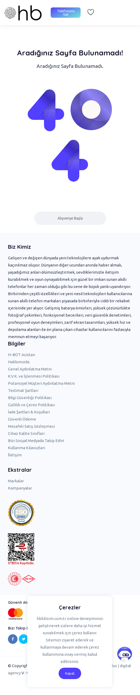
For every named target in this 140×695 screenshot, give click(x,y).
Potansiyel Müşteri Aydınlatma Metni (41, 383)
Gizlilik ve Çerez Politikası (31, 405)
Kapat (70, 673)
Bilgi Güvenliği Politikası (30, 397)
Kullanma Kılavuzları (26, 447)
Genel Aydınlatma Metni (30, 369)
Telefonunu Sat (66, 12)
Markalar (16, 481)
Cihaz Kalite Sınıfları (26, 433)
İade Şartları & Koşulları (29, 412)
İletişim (15, 455)
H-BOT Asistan (21, 354)
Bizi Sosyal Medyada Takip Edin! (36, 440)
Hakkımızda (18, 362)
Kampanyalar (20, 488)
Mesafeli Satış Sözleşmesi (31, 426)
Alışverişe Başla (70, 218)
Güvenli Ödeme (22, 419)
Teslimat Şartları (23, 390)
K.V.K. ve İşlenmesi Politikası (33, 376)
